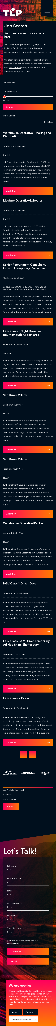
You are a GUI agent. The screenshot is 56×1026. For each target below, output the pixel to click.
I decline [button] (29, 1012)
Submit (9, 807)
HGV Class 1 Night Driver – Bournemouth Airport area (22, 332)
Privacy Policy (13, 944)
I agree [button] (14, 1012)
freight (16, 48)
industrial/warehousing (31, 48)
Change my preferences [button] (21, 1019)
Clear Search (9, 114)
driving (31, 44)
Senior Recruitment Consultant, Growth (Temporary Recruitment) (26, 266)
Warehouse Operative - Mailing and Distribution (27, 134)
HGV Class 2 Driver (16, 698)
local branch (15, 67)
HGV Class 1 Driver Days (19, 583)
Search (9, 107)
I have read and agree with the (23, 941)
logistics (8, 48)
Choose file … (17, 952)
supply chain (41, 44)
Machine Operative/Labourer (22, 200)
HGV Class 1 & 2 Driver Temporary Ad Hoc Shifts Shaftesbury (26, 642)
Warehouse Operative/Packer (23, 523)
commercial (26, 52)
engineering (10, 52)
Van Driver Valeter (15, 395)
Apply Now (11, 191)
